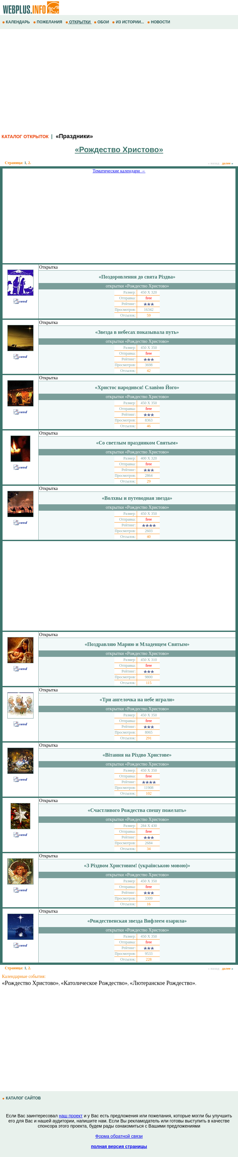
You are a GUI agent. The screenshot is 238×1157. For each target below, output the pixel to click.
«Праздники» (74, 136)
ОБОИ (102, 22)
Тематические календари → (119, 171)
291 (149, 738)
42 (149, 370)
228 (149, 959)
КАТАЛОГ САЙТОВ (22, 1098)
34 (149, 848)
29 (149, 481)
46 (149, 426)
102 (149, 793)
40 (149, 536)
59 (149, 315)
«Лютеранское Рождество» (162, 983)
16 (149, 904)
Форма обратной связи (118, 1136)
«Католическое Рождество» (94, 983)
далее (227, 163)
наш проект (70, 1115)
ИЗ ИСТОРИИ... (128, 22)
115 (149, 683)
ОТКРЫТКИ (78, 22)
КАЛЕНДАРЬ (16, 22)
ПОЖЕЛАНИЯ (48, 22)
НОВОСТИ (159, 22)
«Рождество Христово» (30, 983)
